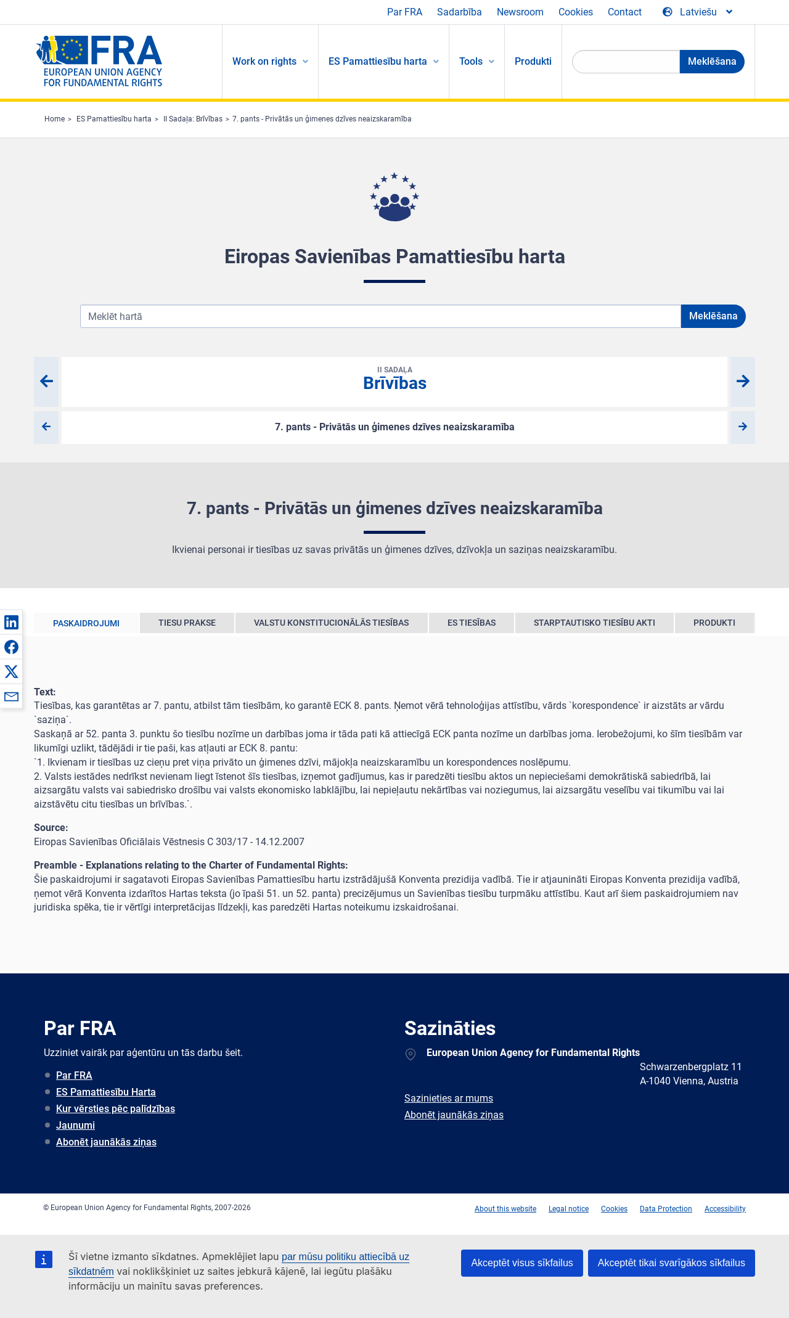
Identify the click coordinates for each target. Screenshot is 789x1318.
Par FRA (404, 12)
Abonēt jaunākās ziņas (106, 1142)
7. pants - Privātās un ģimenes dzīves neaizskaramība (322, 119)
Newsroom (520, 12)
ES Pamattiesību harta (114, 119)
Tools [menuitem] (471, 61)
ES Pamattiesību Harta (106, 1092)
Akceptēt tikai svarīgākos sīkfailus (671, 1263)
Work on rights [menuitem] (264, 61)
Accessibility (725, 1209)
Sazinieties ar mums (448, 1098)
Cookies (575, 12)
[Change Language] (698, 12)
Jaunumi (75, 1125)
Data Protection (666, 1209)
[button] (11, 622)
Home (54, 119)
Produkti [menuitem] (533, 61)
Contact (625, 12)
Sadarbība (459, 12)
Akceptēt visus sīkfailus (522, 1263)
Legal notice (569, 1209)
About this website (505, 1209)
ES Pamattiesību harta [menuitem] (378, 61)
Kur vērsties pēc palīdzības (115, 1109)
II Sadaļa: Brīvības (193, 119)
